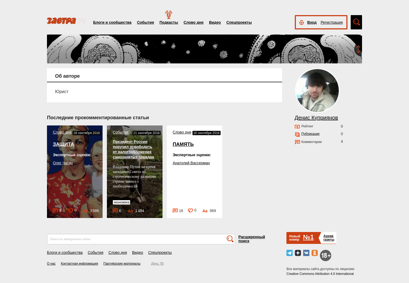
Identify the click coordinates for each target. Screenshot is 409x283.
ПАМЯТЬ (183, 144)
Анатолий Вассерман (191, 163)
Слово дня (194, 22)
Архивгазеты (328, 237)
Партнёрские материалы (122, 263)
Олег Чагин (63, 163)
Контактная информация (79, 263)
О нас (51, 263)
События (145, 22)
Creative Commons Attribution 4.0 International (320, 274)
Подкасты (169, 22)
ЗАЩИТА (63, 144)
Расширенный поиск (251, 239)
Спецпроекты (239, 22)
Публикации (310, 134)
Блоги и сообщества (112, 22)
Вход (312, 22)
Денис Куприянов (316, 118)
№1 (308, 237)
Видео (215, 22)
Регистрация (332, 22)
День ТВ (157, 263)
